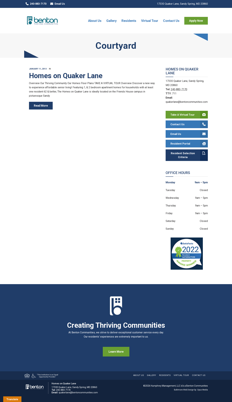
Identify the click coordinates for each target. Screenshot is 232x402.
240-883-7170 (35, 4)
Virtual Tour (149, 21)
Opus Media (202, 390)
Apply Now (196, 20)
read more (41, 105)
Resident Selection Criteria (189, 155)
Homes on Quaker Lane (65, 75)
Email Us (57, 4)
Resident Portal (189, 143)
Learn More (116, 351)
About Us (95, 21)
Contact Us (171, 21)
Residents (128, 21)
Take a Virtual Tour (189, 115)
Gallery (111, 21)
